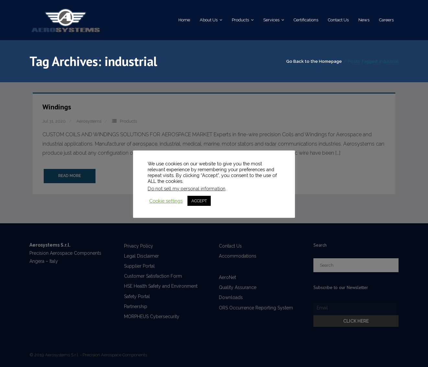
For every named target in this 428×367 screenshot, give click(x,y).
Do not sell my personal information (186, 188)
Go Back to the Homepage (314, 61)
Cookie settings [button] (166, 201)
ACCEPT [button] (199, 200)
